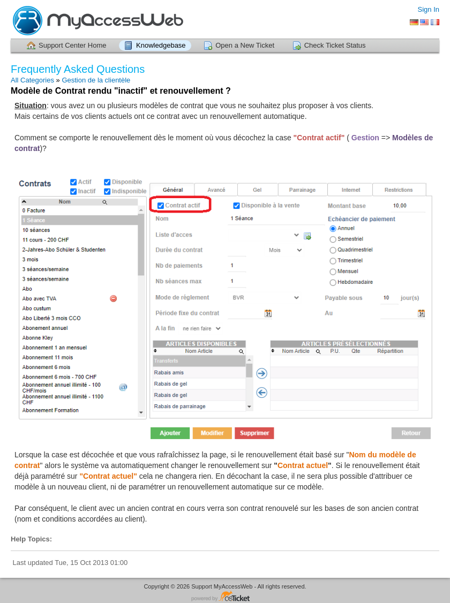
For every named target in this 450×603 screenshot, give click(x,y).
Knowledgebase (161, 45)
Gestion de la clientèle (96, 80)
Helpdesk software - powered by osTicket (225, 597)
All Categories (32, 80)
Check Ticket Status (335, 45)
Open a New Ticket (244, 45)
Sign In (428, 9)
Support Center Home (72, 45)
